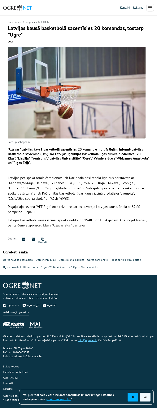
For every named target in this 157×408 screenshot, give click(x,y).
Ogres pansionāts (97, 259)
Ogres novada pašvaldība (18, 259)
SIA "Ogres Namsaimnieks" (83, 267)
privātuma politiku (58, 399)
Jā (133, 397)
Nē (145, 397)
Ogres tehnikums (46, 259)
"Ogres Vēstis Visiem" (53, 267)
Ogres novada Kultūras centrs (20, 267)
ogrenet (49, 305)
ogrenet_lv (31, 305)
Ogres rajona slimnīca (71, 259)
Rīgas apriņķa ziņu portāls (126, 259)
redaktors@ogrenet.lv (16, 312)
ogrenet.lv (11, 305)
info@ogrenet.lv (87, 340)
